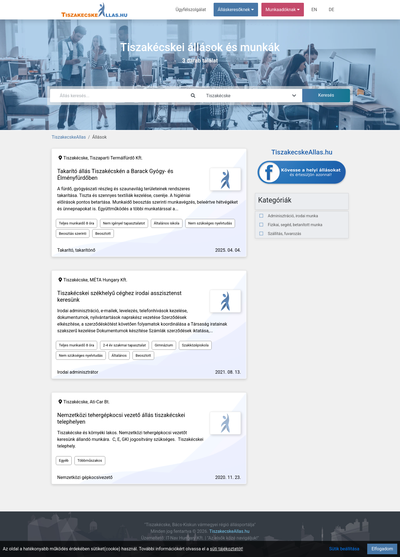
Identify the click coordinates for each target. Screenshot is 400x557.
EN (314, 9)
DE (331, 9)
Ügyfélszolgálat (191, 9)
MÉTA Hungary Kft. (108, 280)
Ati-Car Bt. (100, 401)
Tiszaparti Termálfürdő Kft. (116, 158)
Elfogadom (382, 548)
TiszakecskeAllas (69, 137)
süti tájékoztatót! (226, 548)
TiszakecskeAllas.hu (229, 531)
